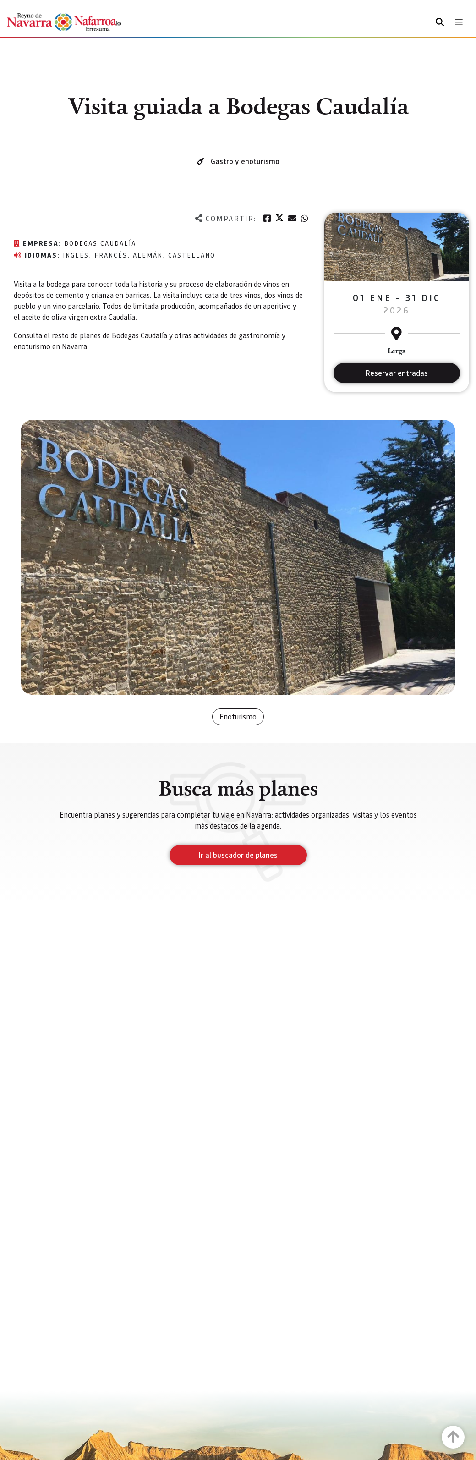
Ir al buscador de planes (238, 855)
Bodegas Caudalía (100, 243)
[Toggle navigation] (459, 22)
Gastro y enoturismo (245, 161)
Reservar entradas (397, 373)
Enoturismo (238, 716)
